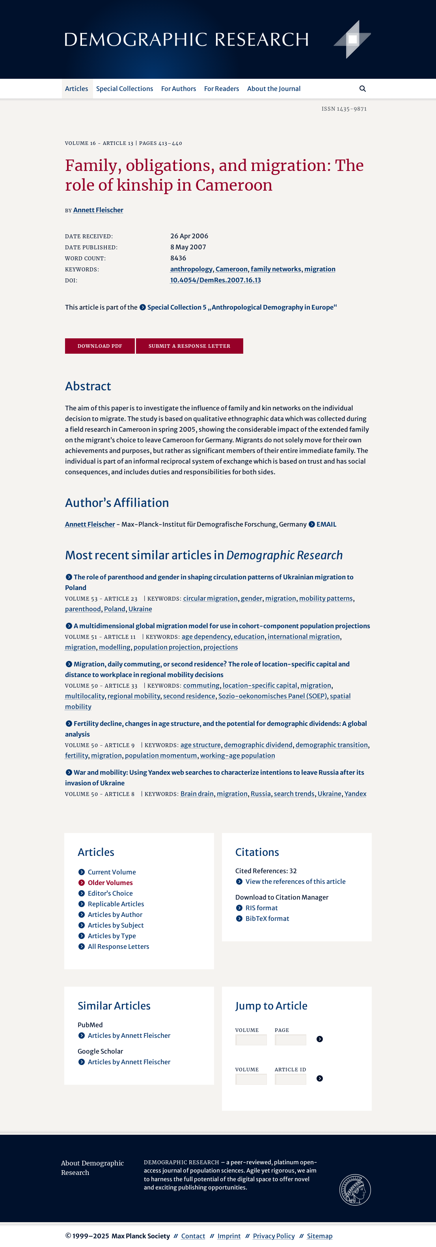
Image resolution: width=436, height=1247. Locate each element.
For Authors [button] (178, 89)
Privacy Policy (274, 1236)
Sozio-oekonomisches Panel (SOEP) (272, 696)
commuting (201, 685)
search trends (294, 794)
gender (251, 598)
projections (220, 647)
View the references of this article (296, 881)
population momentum (161, 755)
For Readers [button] (221, 89)
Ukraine (140, 609)
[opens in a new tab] (355, 1189)
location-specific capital (260, 685)
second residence (189, 696)
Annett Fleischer (98, 210)
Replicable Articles (116, 904)
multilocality (84, 696)
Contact (193, 1236)
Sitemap (320, 1236)
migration (319, 269)
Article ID (290, 1070)
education (249, 636)
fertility (76, 755)
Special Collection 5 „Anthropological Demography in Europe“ (242, 307)
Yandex (356, 794)
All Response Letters (118, 946)
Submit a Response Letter (190, 346)
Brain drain (197, 794)
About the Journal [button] (274, 89)
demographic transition (332, 745)
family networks (276, 269)
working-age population (237, 755)
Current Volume (112, 872)
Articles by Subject (116, 925)
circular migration (210, 598)
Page (282, 1030)
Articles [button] (76, 89)
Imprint (229, 1236)
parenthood (83, 609)
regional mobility (134, 696)
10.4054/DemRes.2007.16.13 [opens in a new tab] (215, 280)
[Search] (362, 88)
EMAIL (327, 524)
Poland (114, 609)
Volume (247, 1030)
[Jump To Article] (319, 1039)
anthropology (191, 269)
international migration (304, 636)
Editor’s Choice (110, 893)
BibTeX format (267, 918)
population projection (167, 647)
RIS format (262, 908)
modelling (114, 647)
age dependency (206, 636)
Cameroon (232, 269)
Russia (261, 794)
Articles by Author (115, 915)
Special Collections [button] (124, 89)
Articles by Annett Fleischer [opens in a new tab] (129, 1035)
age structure (201, 745)
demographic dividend (258, 745)
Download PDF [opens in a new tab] (100, 346)
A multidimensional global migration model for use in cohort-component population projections (222, 626)
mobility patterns (326, 598)
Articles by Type (112, 936)
